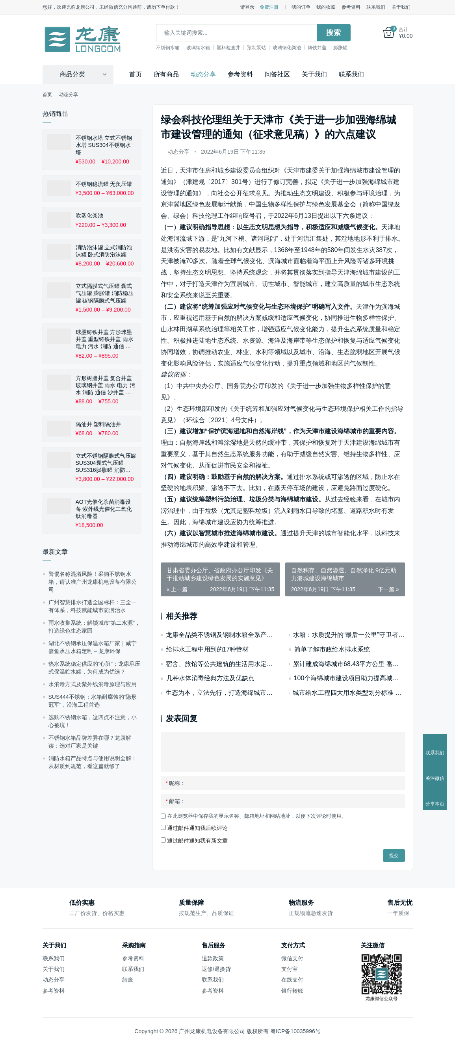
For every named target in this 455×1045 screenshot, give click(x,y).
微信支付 (292, 958)
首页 (135, 74)
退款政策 (213, 958)
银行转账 (292, 990)
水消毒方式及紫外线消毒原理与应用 (92, 684)
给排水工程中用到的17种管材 (207, 649)
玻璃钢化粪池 (287, 47)
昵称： (176, 783)
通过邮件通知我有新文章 (197, 840)
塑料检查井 (228, 47)
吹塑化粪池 (89, 215)
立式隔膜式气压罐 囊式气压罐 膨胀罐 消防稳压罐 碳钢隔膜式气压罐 (105, 293)
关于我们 (401, 7)
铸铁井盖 (317, 47)
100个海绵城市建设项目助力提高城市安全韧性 (349, 678)
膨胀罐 (340, 47)
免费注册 (269, 7)
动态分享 (203, 74)
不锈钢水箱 (168, 47)
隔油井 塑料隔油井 (98, 424)
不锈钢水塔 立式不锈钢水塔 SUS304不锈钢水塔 (104, 145)
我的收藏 (325, 7)
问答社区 (277, 74)
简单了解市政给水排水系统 (332, 649)
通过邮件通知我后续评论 (197, 828)
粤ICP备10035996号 (295, 1031)
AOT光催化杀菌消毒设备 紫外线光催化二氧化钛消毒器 (104, 509)
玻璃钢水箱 (198, 47)
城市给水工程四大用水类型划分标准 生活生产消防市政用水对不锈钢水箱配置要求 (349, 692)
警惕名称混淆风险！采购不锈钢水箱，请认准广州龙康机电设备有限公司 (92, 582)
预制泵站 (256, 47)
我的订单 (301, 7)
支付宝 (289, 969)
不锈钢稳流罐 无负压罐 (104, 184)
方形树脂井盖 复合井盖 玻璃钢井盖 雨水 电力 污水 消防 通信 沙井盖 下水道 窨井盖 (106, 385)
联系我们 (375, 7)
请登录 (247, 7)
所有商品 (166, 74)
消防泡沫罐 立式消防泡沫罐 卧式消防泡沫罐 (104, 251)
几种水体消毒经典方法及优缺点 (210, 678)
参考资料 (351, 7)
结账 (127, 979)
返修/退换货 (216, 969)
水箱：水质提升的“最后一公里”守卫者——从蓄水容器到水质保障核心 (349, 634)
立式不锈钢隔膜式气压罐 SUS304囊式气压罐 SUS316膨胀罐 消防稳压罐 (106, 463)
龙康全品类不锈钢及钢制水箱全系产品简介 (221, 634)
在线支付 (292, 979)
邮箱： (176, 801)
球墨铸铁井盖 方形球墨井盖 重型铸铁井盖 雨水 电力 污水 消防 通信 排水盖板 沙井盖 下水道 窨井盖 (106, 339)
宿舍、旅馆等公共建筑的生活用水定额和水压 (221, 664)
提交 (394, 855)
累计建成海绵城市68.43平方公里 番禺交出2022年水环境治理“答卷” (349, 664)
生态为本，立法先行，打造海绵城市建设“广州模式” (221, 692)
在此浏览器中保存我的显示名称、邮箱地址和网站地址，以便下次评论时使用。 (257, 816)
